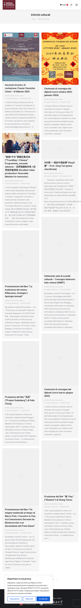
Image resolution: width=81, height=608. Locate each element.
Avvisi (17, 96)
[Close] (51, 576)
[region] (28, 589)
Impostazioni (15, 599)
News (21, 96)
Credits (59, 598)
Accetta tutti (43, 599)
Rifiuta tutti (29, 599)
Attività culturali (10, 96)
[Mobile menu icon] (76, 5)
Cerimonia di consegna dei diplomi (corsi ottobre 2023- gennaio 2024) (58, 92)
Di (12, 98)
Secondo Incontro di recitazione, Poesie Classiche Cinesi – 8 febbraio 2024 (20, 88)
